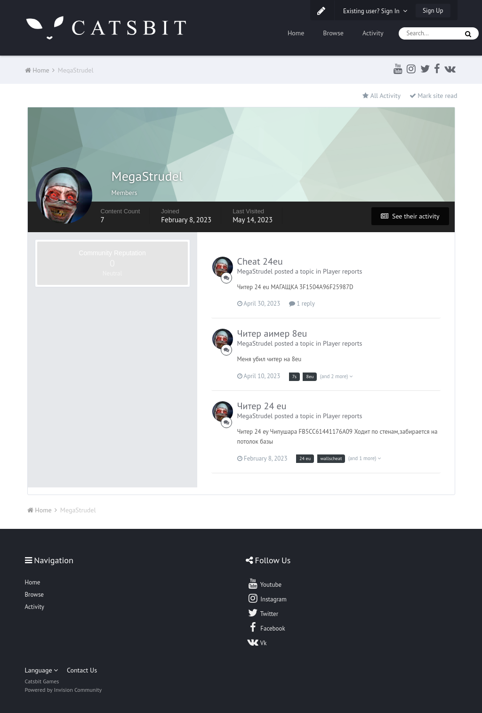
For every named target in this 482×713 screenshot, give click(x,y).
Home (296, 33)
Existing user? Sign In (375, 11)
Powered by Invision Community (63, 689)
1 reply (302, 304)
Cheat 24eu (260, 261)
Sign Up (433, 11)
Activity (373, 33)
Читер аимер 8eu (272, 333)
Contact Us (82, 670)
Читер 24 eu (262, 406)
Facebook (266, 627)
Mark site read (434, 95)
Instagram (267, 598)
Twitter (262, 613)
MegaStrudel (255, 271)
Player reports (342, 271)
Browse (333, 33)
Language (41, 670)
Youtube (264, 583)
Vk (257, 642)
